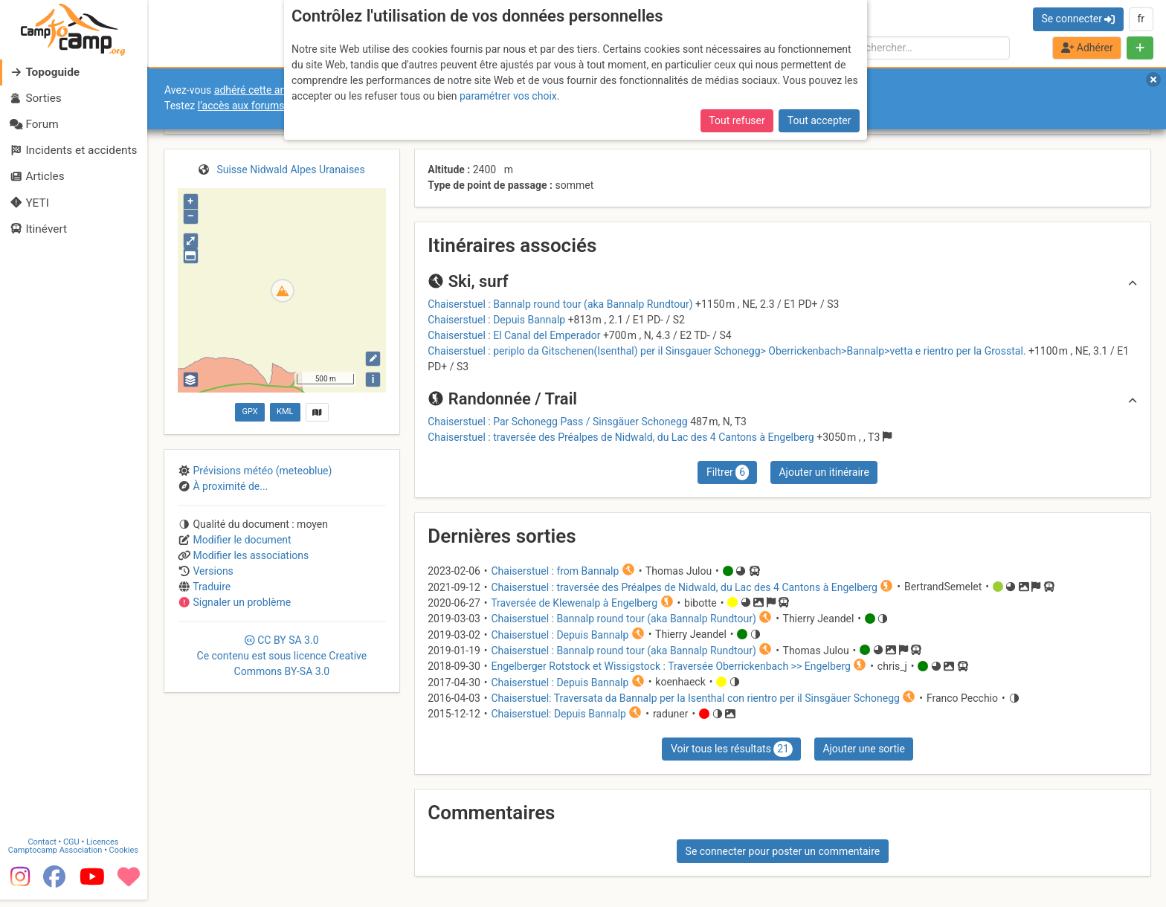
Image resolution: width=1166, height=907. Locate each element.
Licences (104, 849)
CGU (73, 849)
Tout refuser (736, 120)
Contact (43, 849)
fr (1140, 19)
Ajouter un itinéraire (824, 472)
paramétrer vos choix (508, 96)
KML (285, 411)
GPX (249, 411)
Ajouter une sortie (863, 749)
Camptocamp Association (56, 857)
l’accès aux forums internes (261, 106)
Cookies (124, 857)
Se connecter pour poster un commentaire (783, 851)
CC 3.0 (282, 655)
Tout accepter (819, 120)
